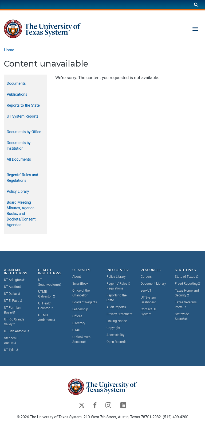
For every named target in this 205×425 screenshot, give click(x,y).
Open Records (117, 342)
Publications (17, 94)
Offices (77, 316)
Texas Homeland (187, 293)
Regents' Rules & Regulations (118, 286)
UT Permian (12, 310)
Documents (16, 83)
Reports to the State (23, 105)
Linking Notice (117, 321)
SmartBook (80, 283)
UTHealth (46, 306)
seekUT (146, 290)
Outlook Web (81, 339)
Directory (78, 323)
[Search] (196, 4)
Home (9, 50)
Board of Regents (84, 302)
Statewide (182, 316)
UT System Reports (22, 116)
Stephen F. (11, 341)
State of (187, 277)
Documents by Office (24, 132)
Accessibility (115, 335)
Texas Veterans (186, 304)
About (76, 277)
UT (14, 280)
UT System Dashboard (148, 300)
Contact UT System (149, 311)
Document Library (153, 283)
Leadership (80, 309)
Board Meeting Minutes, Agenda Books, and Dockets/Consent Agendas (21, 213)
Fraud (188, 283)
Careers (146, 277)
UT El (13, 301)
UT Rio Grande (14, 322)
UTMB (47, 294)
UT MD (46, 318)
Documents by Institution (18, 145)
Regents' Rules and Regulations (22, 178)
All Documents (19, 159)
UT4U (76, 330)
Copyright (113, 328)
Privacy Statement (119, 314)
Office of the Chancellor (81, 293)
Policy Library (18, 191)
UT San (16, 331)
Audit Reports (116, 307)
